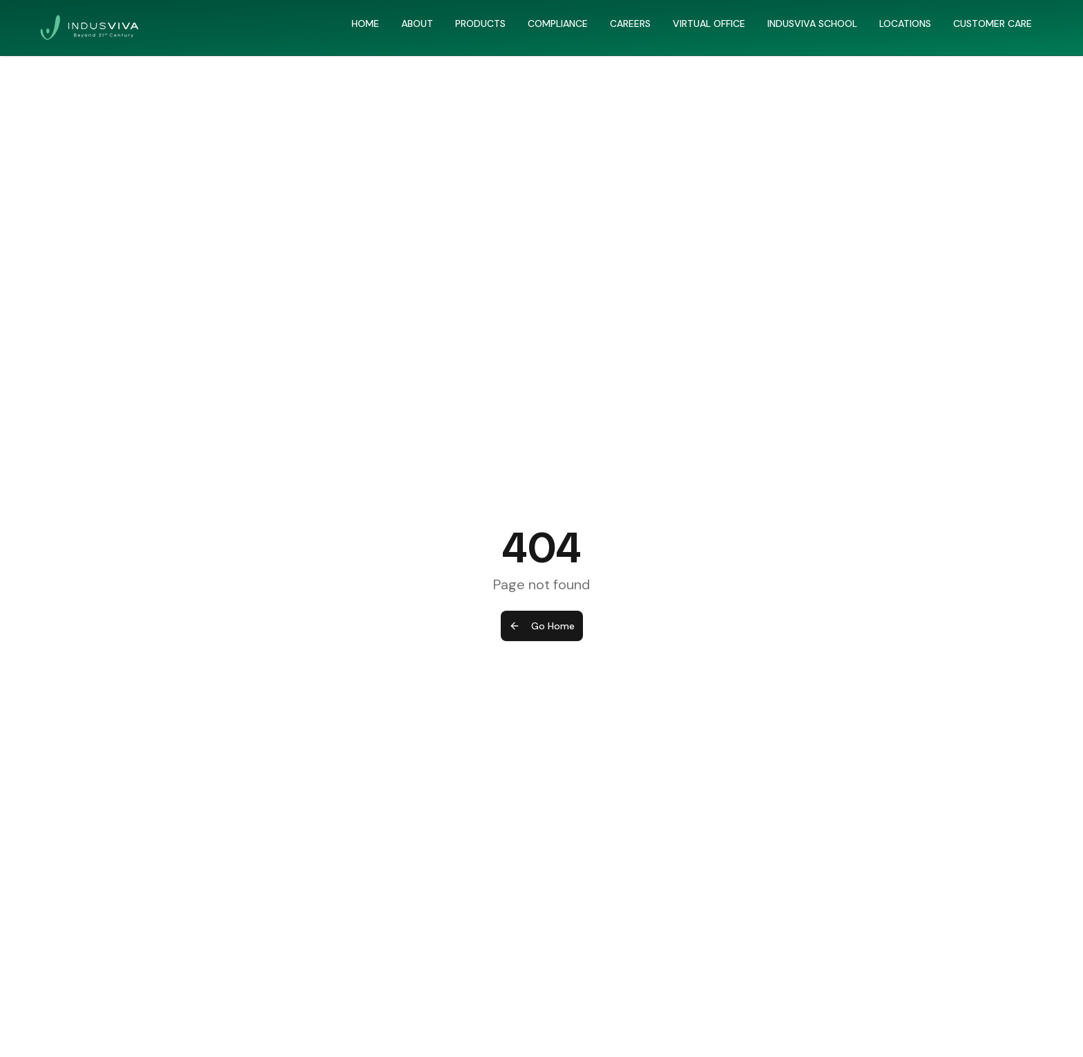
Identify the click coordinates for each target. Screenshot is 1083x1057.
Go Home (542, 626)
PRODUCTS (480, 23)
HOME (365, 23)
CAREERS (630, 23)
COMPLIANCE (558, 23)
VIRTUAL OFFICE (709, 23)
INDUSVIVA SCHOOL (812, 23)
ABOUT (417, 23)
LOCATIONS (905, 23)
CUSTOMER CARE (992, 23)
